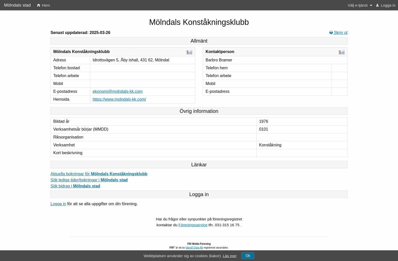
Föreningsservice (192, 225)
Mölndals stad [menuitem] (17, 5)
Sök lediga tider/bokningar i (89, 180)
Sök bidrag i (75, 186)
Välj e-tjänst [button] (358, 5)
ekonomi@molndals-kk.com (118, 91)
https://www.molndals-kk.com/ (119, 99)
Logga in (385, 5)
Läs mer (230, 255)
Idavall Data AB (194, 247)
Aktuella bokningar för (99, 174)
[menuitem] (44, 5)
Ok (247, 256)
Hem (43, 5)
